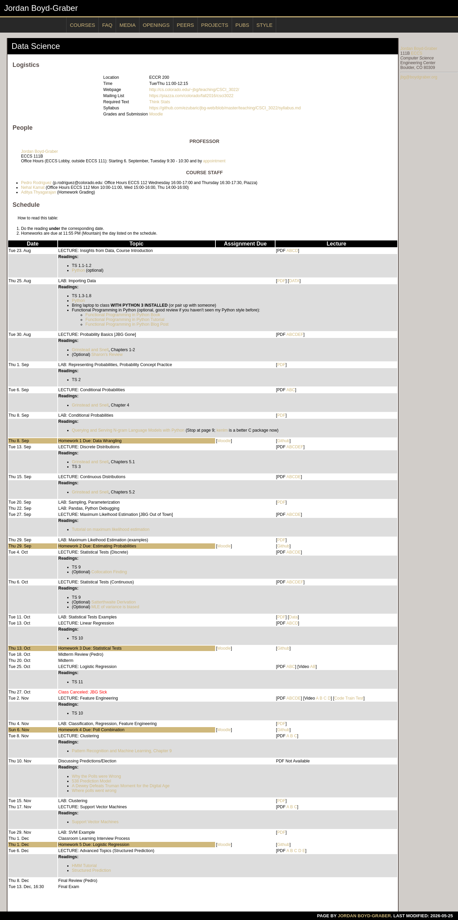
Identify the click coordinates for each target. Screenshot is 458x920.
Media (127, 25)
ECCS (416, 53)
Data (293, 617)
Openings (156, 25)
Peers (185, 25)
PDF (281, 280)
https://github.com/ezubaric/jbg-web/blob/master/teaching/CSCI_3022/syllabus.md (225, 108)
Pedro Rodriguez (36, 182)
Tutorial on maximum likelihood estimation (111, 529)
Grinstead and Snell (90, 349)
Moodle (156, 114)
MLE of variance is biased (115, 607)
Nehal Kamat (32, 187)
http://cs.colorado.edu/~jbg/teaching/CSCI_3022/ (194, 89)
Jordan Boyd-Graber (41, 8)
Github (283, 440)
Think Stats (159, 102)
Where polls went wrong (94, 790)
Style (264, 25)
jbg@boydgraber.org (418, 77)
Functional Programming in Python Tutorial (125, 319)
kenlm (222, 430)
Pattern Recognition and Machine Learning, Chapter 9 (122, 750)
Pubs (242, 25)
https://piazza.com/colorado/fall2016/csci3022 (191, 95)
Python (78, 270)
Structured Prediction (91, 870)
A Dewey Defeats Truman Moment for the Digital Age (121, 785)
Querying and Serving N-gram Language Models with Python (128, 430)
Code (339, 698)
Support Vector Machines (95, 821)
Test (360, 698)
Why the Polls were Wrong (96, 776)
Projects (214, 25)
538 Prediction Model (91, 781)
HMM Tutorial (84, 865)
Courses (82, 25)
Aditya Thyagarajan (38, 192)
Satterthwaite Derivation (113, 602)
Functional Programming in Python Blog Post (127, 324)
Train (350, 698)
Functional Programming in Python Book (122, 314)
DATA (294, 280)
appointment (214, 161)
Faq (107, 25)
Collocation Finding (109, 572)
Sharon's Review (106, 354)
